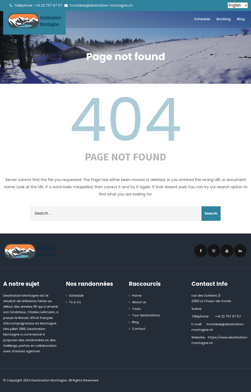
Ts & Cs (75, 302)
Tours (136, 308)
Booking (224, 19)
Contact (139, 328)
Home (137, 295)
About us (139, 302)
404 (125, 119)
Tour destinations (146, 315)
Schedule (202, 19)
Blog (241, 19)
